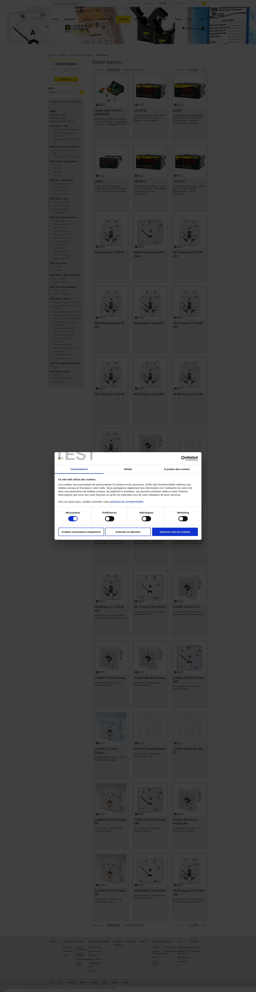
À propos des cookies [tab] (177, 469)
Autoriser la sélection (128, 531)
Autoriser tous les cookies (175, 531)
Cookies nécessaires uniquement (81, 531)
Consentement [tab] (79, 469)
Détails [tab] (128, 469)
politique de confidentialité (126, 501)
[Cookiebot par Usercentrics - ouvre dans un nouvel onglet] (183, 458)
